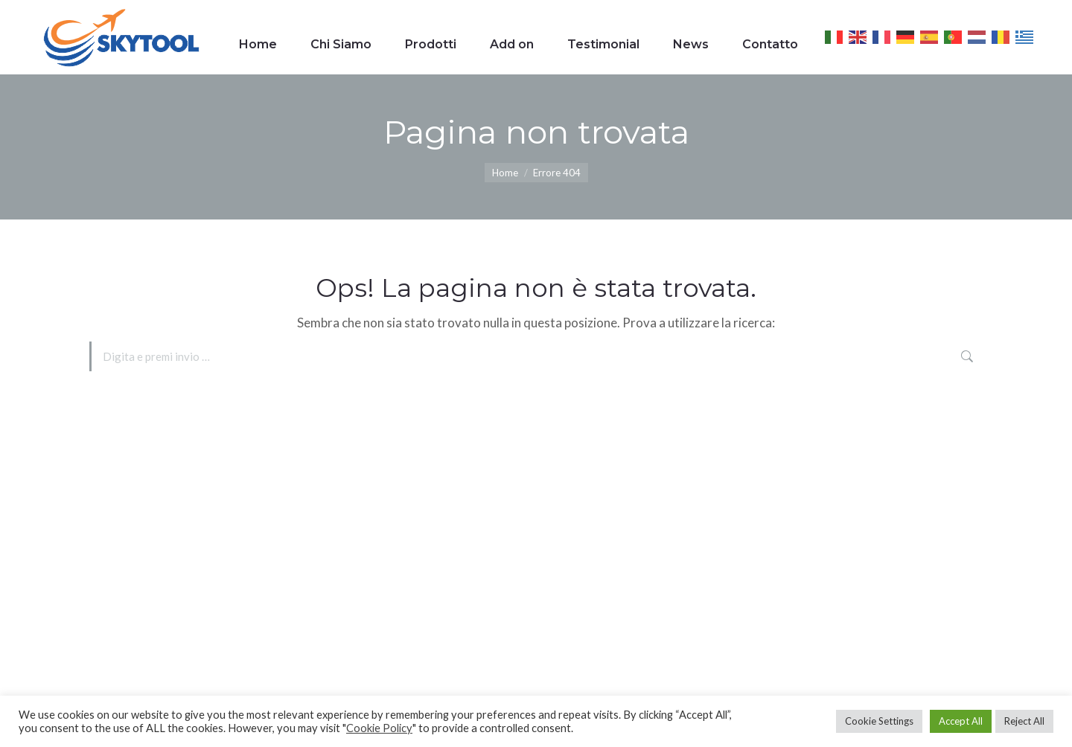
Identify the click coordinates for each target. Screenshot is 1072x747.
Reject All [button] (1024, 721)
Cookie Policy (379, 728)
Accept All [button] (961, 721)
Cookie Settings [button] (879, 721)
